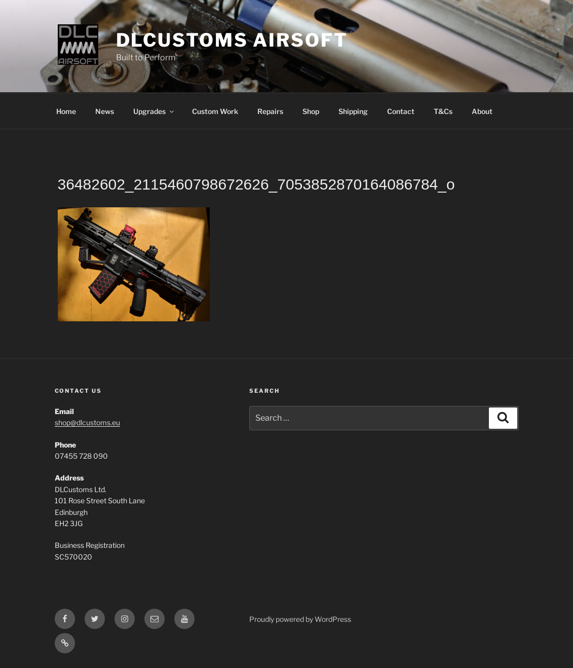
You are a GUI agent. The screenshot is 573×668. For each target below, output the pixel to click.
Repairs (270, 111)
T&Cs (443, 111)
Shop (310, 111)
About (482, 111)
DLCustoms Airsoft (232, 40)
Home (66, 111)
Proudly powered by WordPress (300, 619)
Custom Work (215, 111)
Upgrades (154, 111)
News (104, 111)
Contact (400, 111)
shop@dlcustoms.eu (87, 422)
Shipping (353, 111)
